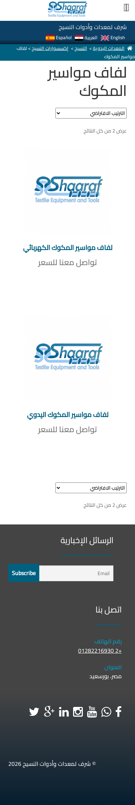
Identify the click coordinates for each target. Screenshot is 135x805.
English (112, 37)
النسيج (81, 48)
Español (59, 37)
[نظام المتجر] (91, 113)
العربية (86, 37)
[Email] (76, 573)
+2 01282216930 (100, 650)
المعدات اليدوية (109, 48)
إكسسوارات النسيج (50, 48)
